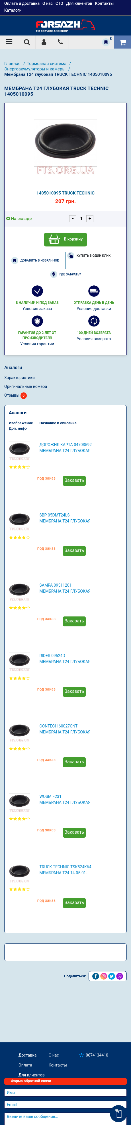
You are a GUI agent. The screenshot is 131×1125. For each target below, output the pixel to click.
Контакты (58, 1065)
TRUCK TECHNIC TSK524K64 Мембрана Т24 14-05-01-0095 (65, 870)
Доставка (27, 1055)
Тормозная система (47, 63)
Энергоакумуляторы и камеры (35, 69)
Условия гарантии (37, 344)
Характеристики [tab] (19, 377)
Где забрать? (65, 274)
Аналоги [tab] (13, 367)
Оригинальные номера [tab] (25, 386)
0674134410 (97, 1055)
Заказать (74, 480)
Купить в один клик (88, 255)
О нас (54, 1055)
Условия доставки (94, 308)
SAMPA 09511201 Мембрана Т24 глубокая (65, 588)
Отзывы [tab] (15, 395)
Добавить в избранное (35, 260)
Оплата (25, 1065)
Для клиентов (32, 1075)
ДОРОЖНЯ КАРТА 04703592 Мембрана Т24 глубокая (65, 447)
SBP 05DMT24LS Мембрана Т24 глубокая (65, 518)
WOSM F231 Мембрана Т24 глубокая (65, 799)
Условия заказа (37, 308)
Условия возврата (94, 338)
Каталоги (13, 10)
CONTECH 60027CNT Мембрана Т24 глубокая (65, 729)
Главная (13, 63)
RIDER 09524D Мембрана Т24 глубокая (65, 658)
